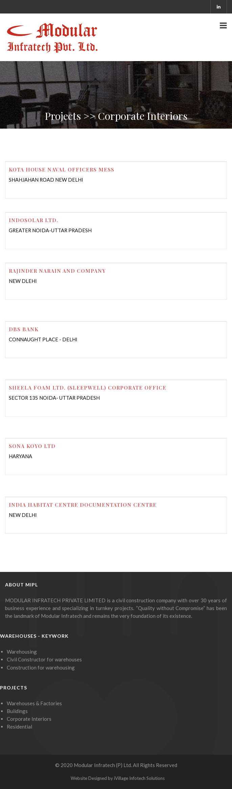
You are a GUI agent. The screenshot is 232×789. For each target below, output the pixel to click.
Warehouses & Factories (34, 703)
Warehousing (22, 652)
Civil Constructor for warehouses (44, 659)
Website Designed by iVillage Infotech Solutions (118, 778)
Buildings (17, 711)
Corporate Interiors (29, 719)
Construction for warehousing (41, 667)
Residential (19, 727)
